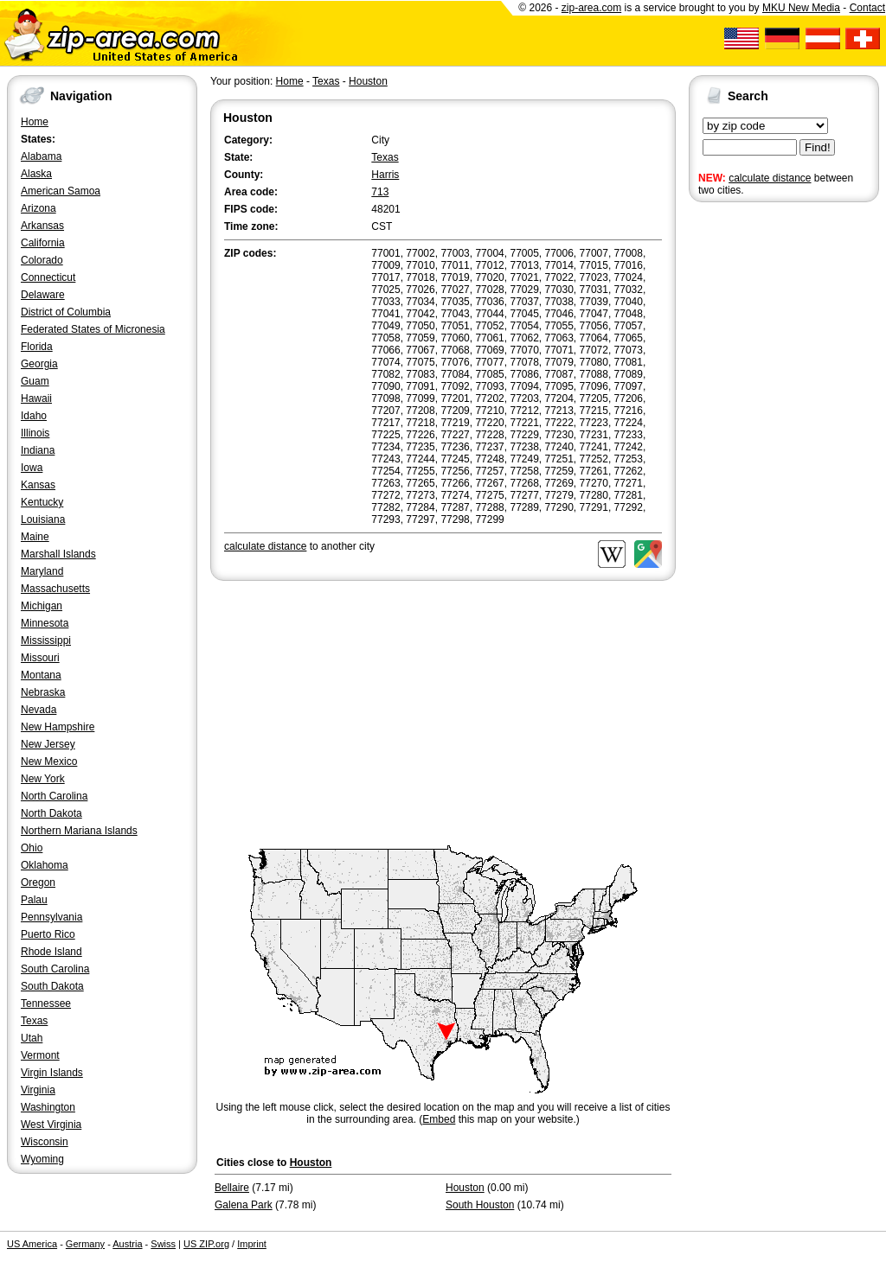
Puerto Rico (48, 934)
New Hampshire (57, 727)
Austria (127, 1244)
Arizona (38, 208)
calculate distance (770, 178)
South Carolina (55, 969)
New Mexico (49, 761)
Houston (368, 81)
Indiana (38, 450)
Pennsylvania (51, 917)
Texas (34, 1021)
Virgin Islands (52, 1073)
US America (32, 1244)
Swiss (163, 1244)
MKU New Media (801, 8)
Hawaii (36, 398)
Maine (35, 537)
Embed (438, 1119)
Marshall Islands (58, 554)
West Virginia (51, 1124)
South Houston (480, 1205)
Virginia (38, 1090)
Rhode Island (51, 952)
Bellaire (232, 1188)
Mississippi (46, 640)
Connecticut (48, 277)
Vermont (40, 1055)
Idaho (34, 416)
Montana (41, 675)
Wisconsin (44, 1142)
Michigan (41, 606)
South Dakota (52, 986)
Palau (34, 900)
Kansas (38, 485)
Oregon (38, 882)
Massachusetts (55, 589)
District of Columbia (66, 312)
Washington (48, 1107)
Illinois (35, 433)
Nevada (38, 710)
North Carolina (54, 796)
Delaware (43, 295)
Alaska (36, 174)
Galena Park (244, 1205)
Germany (85, 1244)
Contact (867, 8)
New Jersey (48, 744)
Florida (37, 347)
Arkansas (42, 226)
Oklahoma (44, 865)
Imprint (251, 1244)
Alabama (41, 156)
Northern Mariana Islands (79, 831)
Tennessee (46, 1003)
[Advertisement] (758, 473)
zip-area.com (591, 8)
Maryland (42, 571)
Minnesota (44, 623)
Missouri (40, 658)
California (43, 243)
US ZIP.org (206, 1244)
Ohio (31, 848)
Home (34, 122)
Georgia (39, 364)
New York (43, 779)
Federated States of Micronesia (93, 329)
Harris (385, 175)
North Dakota (51, 813)
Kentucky (42, 502)
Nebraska (43, 692)
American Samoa (60, 191)
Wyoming (42, 1159)
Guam (35, 381)
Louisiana (43, 519)
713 (379, 192)
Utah (31, 1038)
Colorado (42, 260)
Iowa (31, 468)
